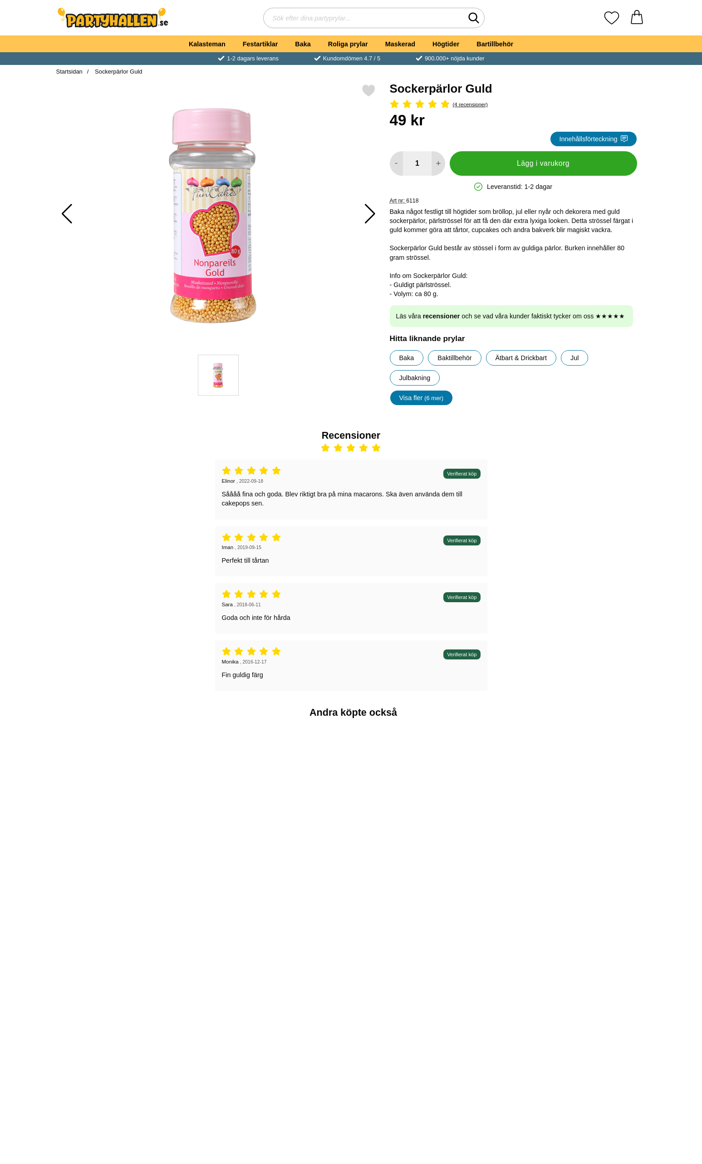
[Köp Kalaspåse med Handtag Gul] (400, 848)
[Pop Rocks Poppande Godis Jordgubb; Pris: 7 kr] (598, 785)
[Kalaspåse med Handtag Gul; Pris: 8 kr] (400, 785)
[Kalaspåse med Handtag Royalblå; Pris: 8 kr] (499, 785)
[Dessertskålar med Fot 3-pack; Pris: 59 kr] (598, 932)
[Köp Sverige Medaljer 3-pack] (301, 996)
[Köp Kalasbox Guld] (202, 996)
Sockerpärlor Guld (117, 71)
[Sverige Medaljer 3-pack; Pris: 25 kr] (302, 932)
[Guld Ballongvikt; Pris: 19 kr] (302, 785)
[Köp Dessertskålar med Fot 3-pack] (597, 996)
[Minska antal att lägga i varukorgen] (396, 163)
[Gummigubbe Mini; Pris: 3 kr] (203, 785)
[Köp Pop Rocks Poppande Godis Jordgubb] (597, 848)
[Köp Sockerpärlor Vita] (499, 996)
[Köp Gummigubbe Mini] (202, 848)
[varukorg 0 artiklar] (637, 18)
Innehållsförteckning (594, 139)
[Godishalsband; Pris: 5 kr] (104, 785)
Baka (302, 44)
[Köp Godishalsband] (104, 848)
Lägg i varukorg (543, 163)
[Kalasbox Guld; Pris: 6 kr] (203, 932)
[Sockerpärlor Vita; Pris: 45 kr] (499, 932)
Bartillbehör (494, 44)
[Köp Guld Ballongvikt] (301, 848)
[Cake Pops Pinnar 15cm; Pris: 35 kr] (400, 932)
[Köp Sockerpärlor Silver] (104, 996)
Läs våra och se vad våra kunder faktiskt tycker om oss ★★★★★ (510, 316)
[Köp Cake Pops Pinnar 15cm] (400, 996)
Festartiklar (260, 44)
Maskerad (400, 44)
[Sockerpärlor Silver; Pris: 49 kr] (104, 932)
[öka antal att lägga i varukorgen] (438, 163)
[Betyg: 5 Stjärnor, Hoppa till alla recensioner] (513, 104)
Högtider (445, 44)
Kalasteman (207, 44)
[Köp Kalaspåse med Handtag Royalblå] (499, 848)
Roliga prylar (348, 44)
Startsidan (69, 71)
